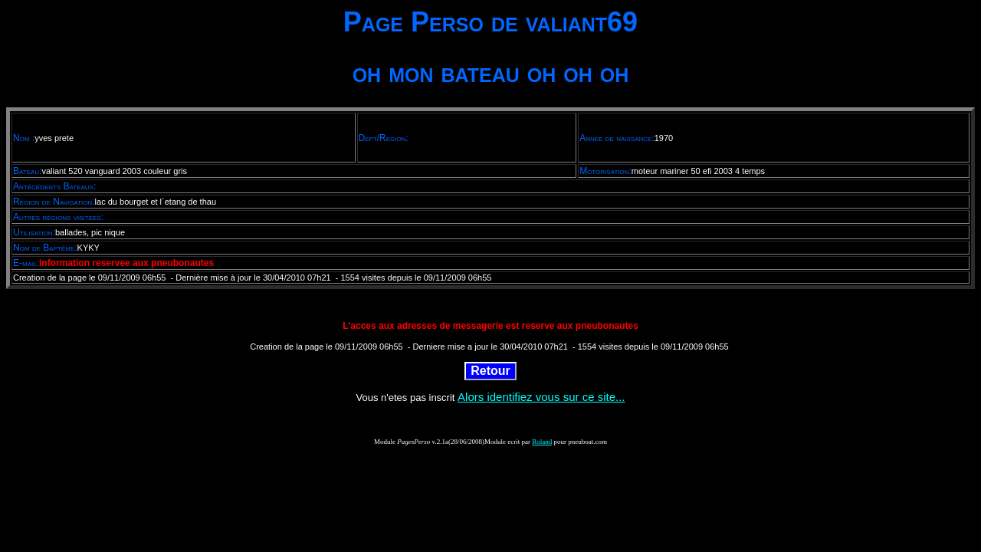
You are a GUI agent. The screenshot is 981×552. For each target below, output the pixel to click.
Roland (542, 441)
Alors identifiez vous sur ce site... (541, 396)
